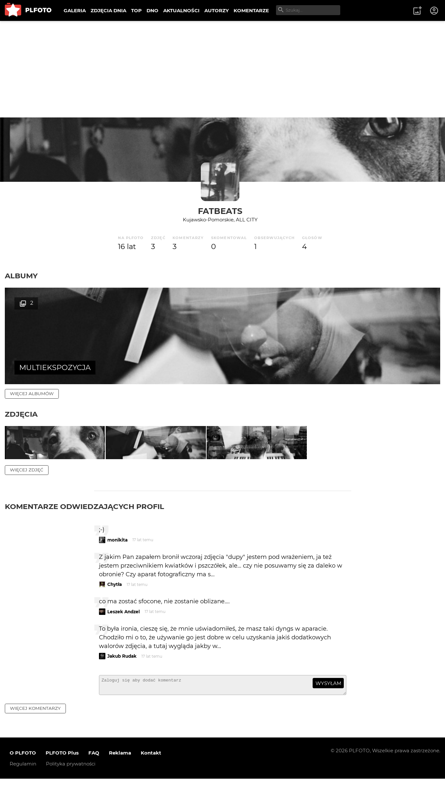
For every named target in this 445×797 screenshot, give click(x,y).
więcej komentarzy (35, 726)
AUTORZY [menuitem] (216, 10)
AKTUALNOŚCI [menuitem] (181, 10)
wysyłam (328, 698)
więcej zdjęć (26, 485)
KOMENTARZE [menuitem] (251, 10)
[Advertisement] (222, 69)
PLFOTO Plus (62, 771)
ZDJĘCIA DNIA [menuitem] (108, 10)
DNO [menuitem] (152, 10)
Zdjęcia (21, 414)
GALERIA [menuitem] (75, 10)
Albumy (21, 275)
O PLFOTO (23, 771)
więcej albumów (32, 393)
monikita (117, 555)
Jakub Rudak (122, 671)
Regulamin (23, 782)
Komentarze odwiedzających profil (84, 521)
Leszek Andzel (123, 626)
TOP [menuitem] (136, 10)
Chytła (114, 599)
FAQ (93, 771)
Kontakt (151, 771)
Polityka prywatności (70, 782)
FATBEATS (220, 211)
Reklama (120, 771)
